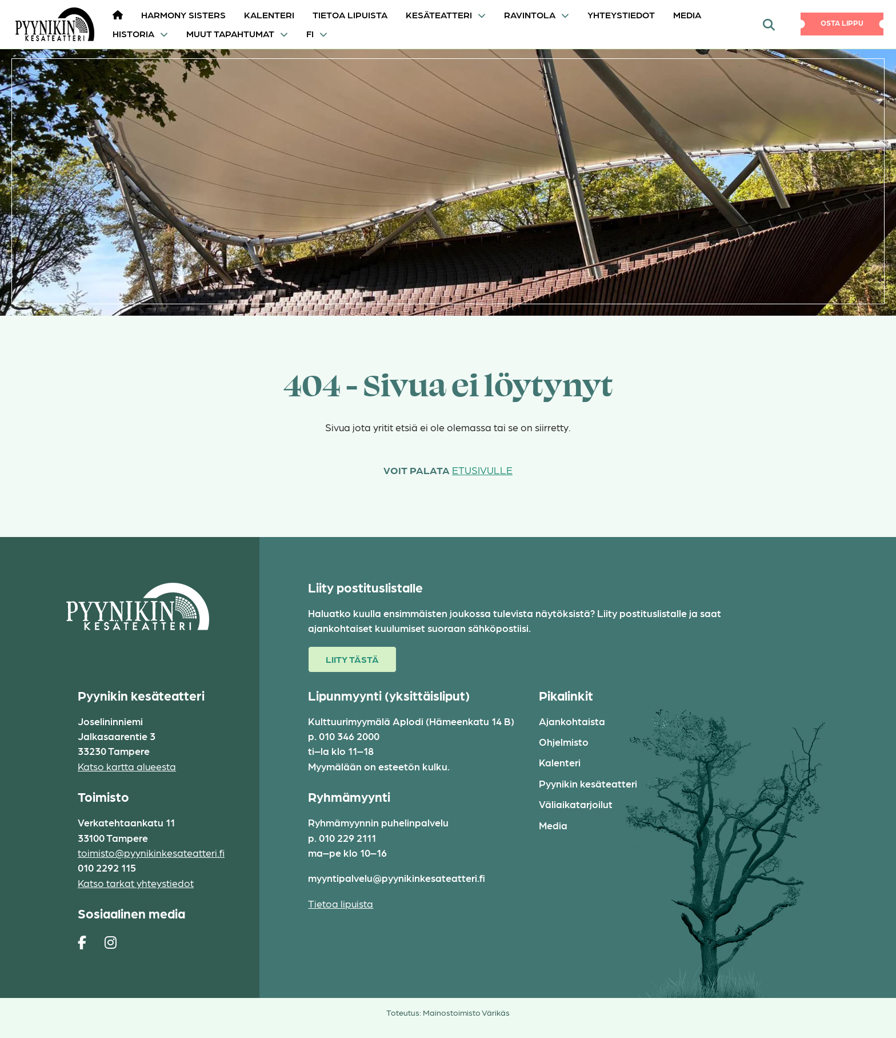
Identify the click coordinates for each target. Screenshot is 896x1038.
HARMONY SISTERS (183, 14)
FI (310, 33)
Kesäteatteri (439, 14)
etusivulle (482, 470)
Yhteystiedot (621, 14)
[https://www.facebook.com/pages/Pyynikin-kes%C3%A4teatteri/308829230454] (82, 942)
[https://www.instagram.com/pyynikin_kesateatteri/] (111, 942)
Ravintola (529, 14)
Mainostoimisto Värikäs (466, 1012)
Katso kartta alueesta (127, 766)
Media (687, 14)
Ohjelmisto (564, 741)
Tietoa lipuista (350, 14)
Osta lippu (842, 22)
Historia (133, 33)
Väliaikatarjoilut (576, 804)
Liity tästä (352, 659)
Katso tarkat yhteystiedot (136, 883)
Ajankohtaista (572, 721)
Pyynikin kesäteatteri (588, 783)
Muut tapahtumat (230, 33)
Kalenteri (269, 14)
